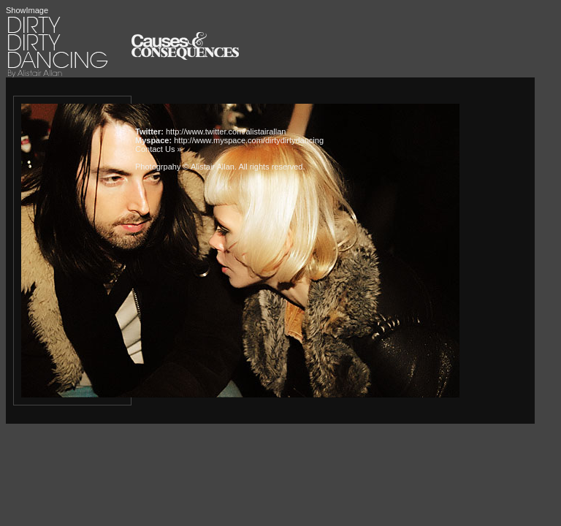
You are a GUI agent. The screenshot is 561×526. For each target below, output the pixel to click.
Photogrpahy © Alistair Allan (184, 166)
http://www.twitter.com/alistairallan (226, 131)
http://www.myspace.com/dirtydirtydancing (249, 140)
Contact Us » (158, 149)
